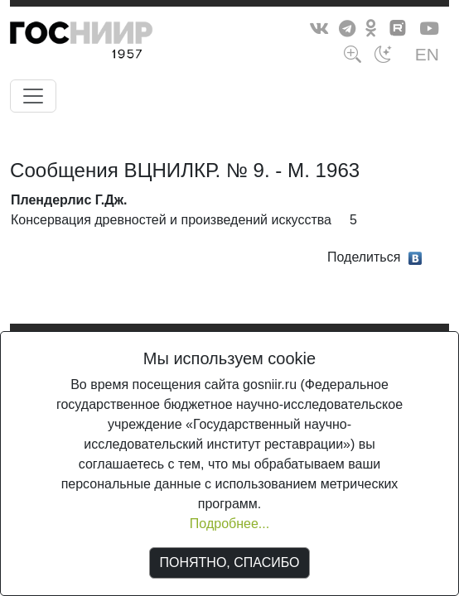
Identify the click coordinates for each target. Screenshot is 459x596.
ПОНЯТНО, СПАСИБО (230, 562)
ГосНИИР (112, 43)
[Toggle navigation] (33, 96)
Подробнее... (229, 524)
